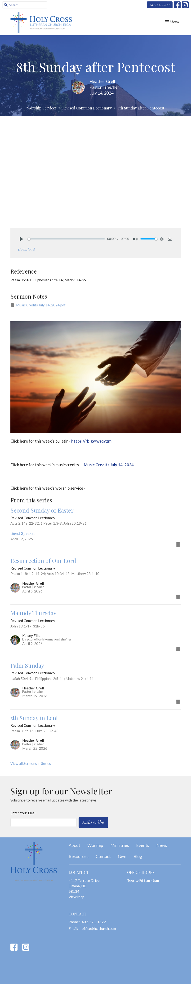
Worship (95, 845)
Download (26, 249)
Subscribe (93, 822)
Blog (137, 856)
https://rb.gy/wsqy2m (91, 441)
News (161, 845)
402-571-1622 (159, 5)
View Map (76, 897)
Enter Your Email (23, 813)
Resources (79, 856)
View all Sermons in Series (30, 763)
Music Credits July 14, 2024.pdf (38, 304)
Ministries (119, 845)
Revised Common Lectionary (87, 107)
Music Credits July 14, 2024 (108, 464)
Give (122, 856)
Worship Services (42, 107)
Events (142, 845)
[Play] (21, 239)
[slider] (66, 239)
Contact (103, 856)
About (74, 845)
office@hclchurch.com (99, 928)
